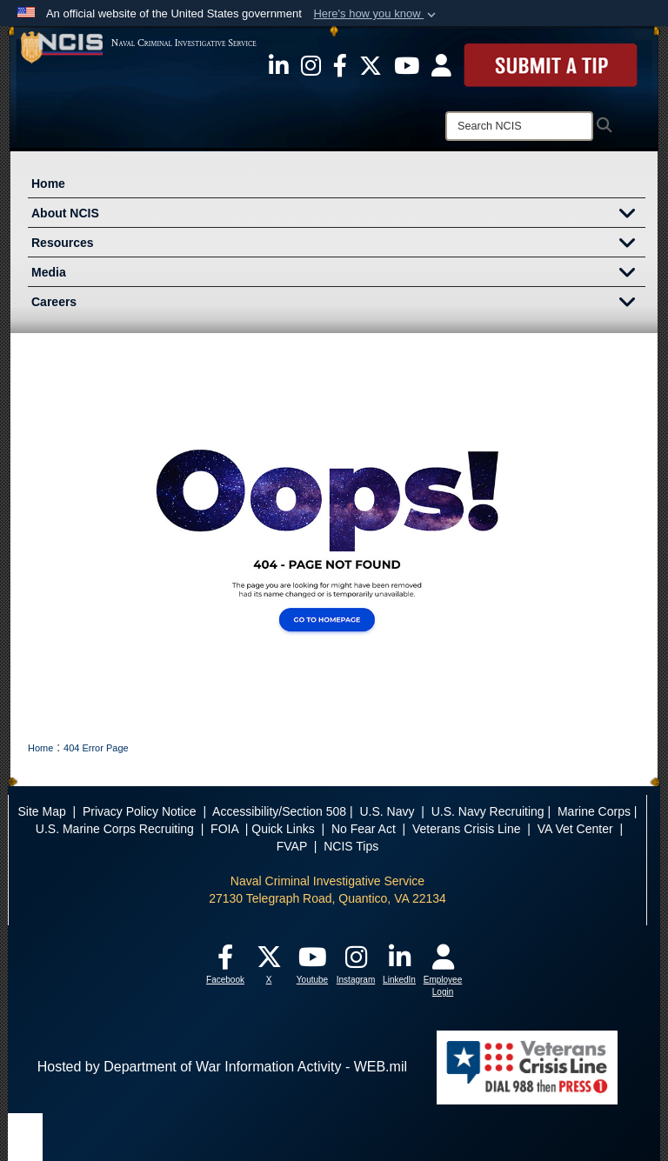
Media (338, 274)
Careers (338, 303)
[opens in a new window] (279, 64)
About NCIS (338, 214)
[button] (376, 14)
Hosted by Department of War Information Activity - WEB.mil (222, 1066)
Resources (338, 244)
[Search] (519, 126)
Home (48, 183)
